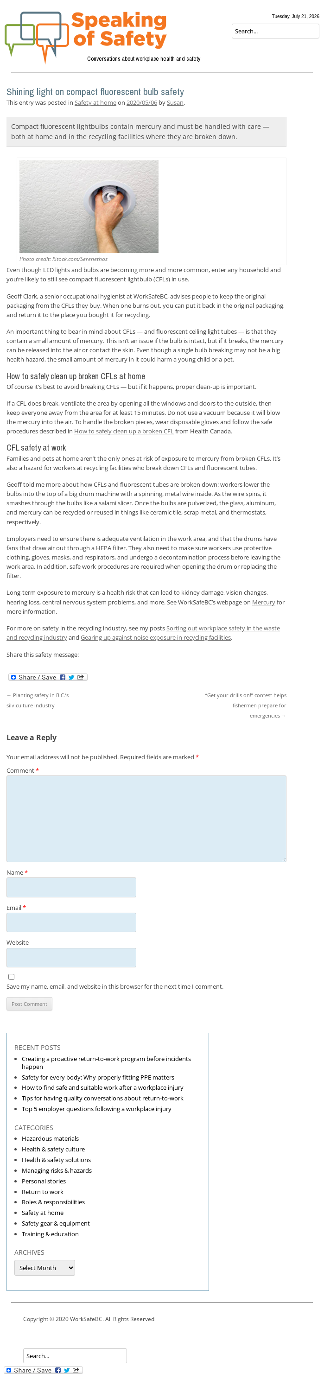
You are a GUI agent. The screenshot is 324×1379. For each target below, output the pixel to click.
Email (16, 907)
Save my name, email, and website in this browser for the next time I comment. (114, 986)
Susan (175, 102)
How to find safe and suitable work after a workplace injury (103, 1087)
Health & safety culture (53, 1149)
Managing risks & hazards (57, 1170)
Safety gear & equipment (56, 1223)
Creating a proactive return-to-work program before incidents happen (106, 1063)
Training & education (50, 1234)
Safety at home (95, 102)
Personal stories (44, 1181)
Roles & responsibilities (53, 1202)
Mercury (263, 602)
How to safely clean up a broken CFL (124, 431)
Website (17, 942)
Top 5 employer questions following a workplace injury (97, 1109)
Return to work (43, 1192)
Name (17, 872)
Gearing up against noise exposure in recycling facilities (156, 637)
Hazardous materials (50, 1138)
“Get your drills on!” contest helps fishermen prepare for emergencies (245, 705)
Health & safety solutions (56, 1160)
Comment (22, 770)
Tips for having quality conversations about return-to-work (103, 1098)
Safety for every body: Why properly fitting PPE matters (98, 1077)
